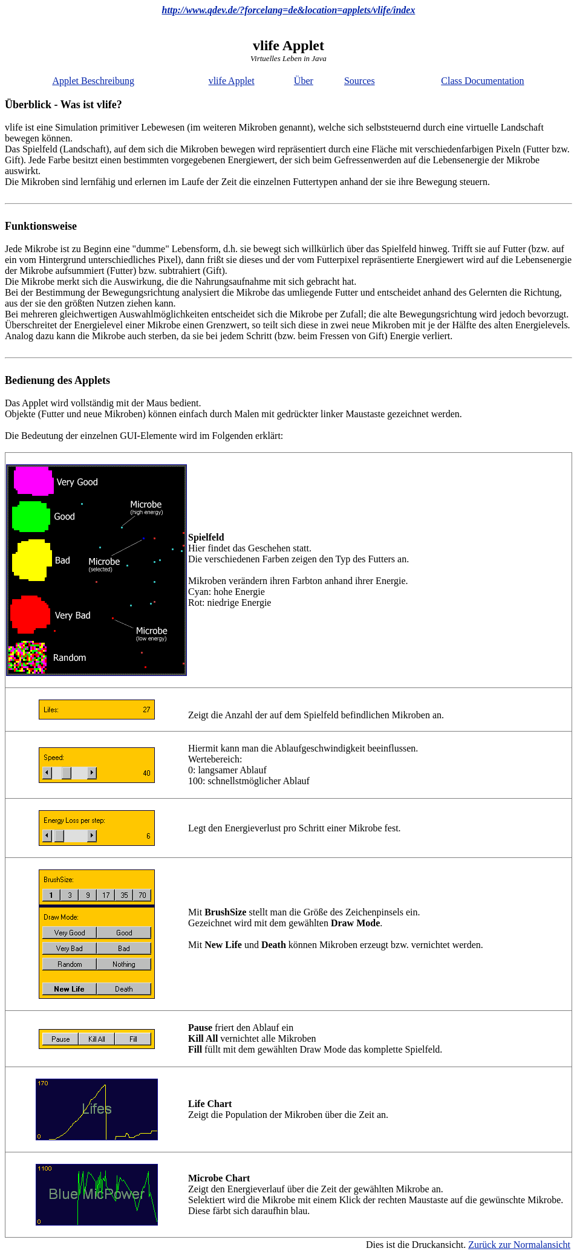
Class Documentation (482, 81)
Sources (359, 81)
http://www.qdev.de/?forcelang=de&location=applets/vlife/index (289, 10)
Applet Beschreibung (93, 81)
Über (303, 81)
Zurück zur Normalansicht (519, 1244)
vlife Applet (232, 81)
